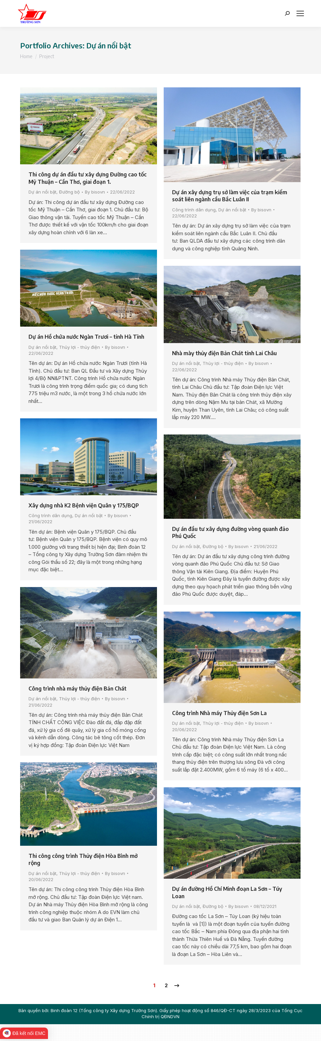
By (95, 192)
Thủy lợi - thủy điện (79, 347)
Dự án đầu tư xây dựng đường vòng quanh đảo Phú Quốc (230, 533)
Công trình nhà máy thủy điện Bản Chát (77, 688)
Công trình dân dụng (194, 209)
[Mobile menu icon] (300, 13)
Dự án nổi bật (42, 192)
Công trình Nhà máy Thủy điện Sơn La (219, 713)
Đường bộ (69, 192)
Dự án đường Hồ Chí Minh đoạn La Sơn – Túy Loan (227, 892)
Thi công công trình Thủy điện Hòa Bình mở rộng (83, 859)
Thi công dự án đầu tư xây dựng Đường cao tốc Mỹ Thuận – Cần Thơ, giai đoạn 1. (88, 178)
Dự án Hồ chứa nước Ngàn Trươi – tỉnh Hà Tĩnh (86, 336)
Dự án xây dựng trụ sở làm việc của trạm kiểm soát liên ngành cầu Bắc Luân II (229, 196)
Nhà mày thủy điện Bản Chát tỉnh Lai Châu (224, 353)
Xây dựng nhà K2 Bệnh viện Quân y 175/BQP (84, 505)
